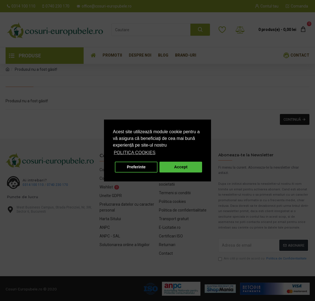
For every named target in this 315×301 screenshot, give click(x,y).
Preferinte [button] (136, 167)
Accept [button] (181, 167)
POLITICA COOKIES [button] (134, 152)
